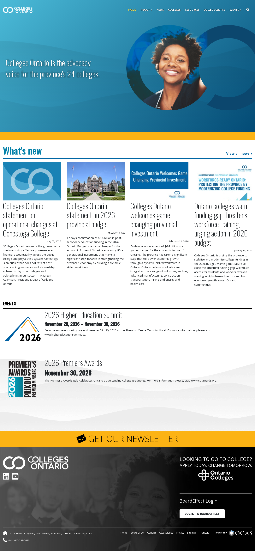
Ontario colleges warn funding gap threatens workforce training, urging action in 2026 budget (221, 224)
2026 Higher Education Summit (83, 314)
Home (132, 9)
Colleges (174, 9)
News (160, 9)
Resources (192, 9)
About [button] (145, 9)
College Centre (214, 9)
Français (204, 532)
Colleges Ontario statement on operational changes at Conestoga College (30, 219)
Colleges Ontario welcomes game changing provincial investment (153, 219)
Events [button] (234, 9)
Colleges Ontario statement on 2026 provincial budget (91, 215)
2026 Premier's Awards (73, 362)
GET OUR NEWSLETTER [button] (133, 438)
